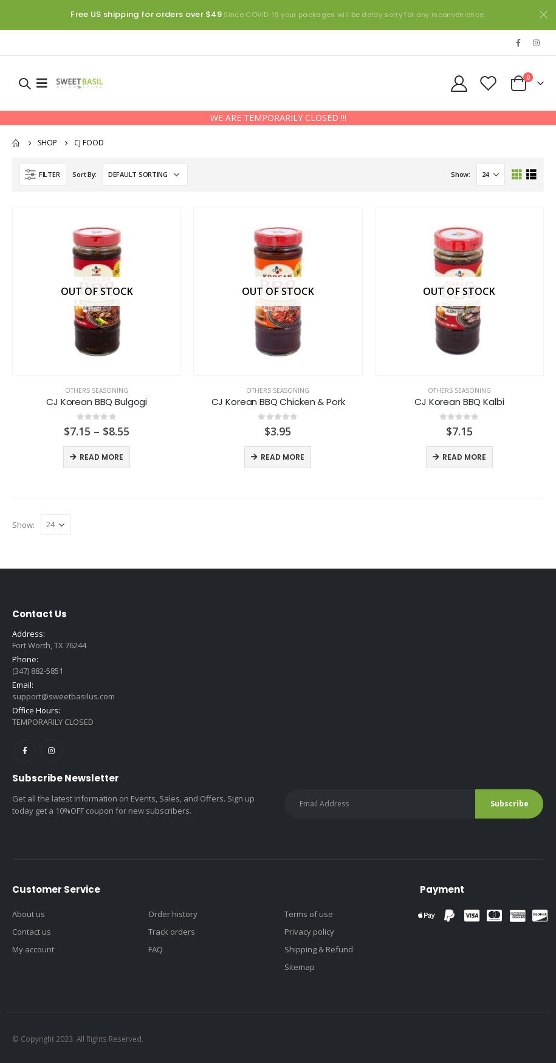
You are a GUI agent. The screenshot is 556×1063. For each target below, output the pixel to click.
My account (33, 949)
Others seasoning (96, 390)
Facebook (24, 750)
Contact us (31, 931)
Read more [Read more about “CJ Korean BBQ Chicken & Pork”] (282, 457)
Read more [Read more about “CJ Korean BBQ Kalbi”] (464, 457)
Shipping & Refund (318, 949)
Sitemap (299, 966)
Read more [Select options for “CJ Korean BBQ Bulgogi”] (101, 457)
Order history (172, 914)
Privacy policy (309, 931)
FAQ (155, 949)
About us (28, 914)
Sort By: (84, 174)
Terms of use (308, 914)
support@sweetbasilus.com (63, 696)
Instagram (51, 750)
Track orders (171, 931)
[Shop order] (145, 174)
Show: (460, 174)
